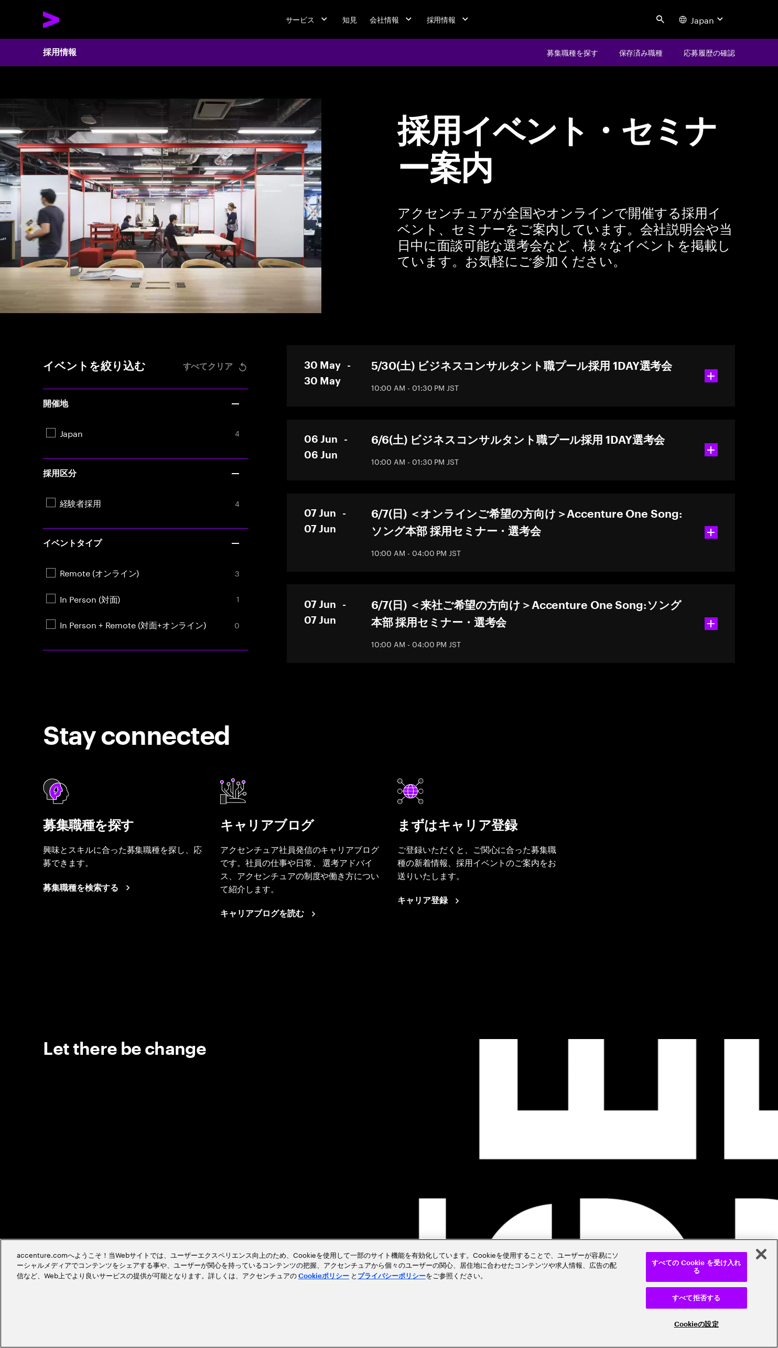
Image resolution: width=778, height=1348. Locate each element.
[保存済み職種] (641, 52)
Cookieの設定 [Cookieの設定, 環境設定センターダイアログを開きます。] (696, 1324)
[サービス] (308, 19)
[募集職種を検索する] (88, 888)
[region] (389, 1293)
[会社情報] (391, 19)
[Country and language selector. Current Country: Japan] (702, 19)
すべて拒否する (696, 1297)
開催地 (142, 404)
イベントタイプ (142, 543)
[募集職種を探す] (572, 52)
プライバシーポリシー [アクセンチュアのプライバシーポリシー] (392, 1275)
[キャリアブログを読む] (269, 914)
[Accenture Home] (76, 19)
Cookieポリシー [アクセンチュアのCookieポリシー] (323, 1275)
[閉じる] (761, 1254)
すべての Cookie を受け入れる (696, 1267)
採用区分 (142, 473)
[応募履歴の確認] (709, 52)
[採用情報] (449, 19)
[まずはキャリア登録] (429, 901)
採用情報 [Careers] (60, 52)
